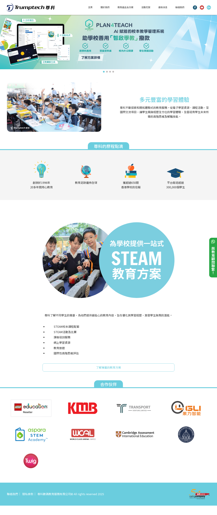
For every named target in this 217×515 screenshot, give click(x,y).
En (208, 7)
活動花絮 (145, 7)
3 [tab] (110, 72)
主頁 (90, 7)
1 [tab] (104, 72)
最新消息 (162, 7)
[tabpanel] (108, 42)
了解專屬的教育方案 (108, 367)
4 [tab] (113, 72)
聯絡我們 (179, 7)
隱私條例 (27, 494)
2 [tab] (107, 72)
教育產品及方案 (125, 7)
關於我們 (105, 7)
